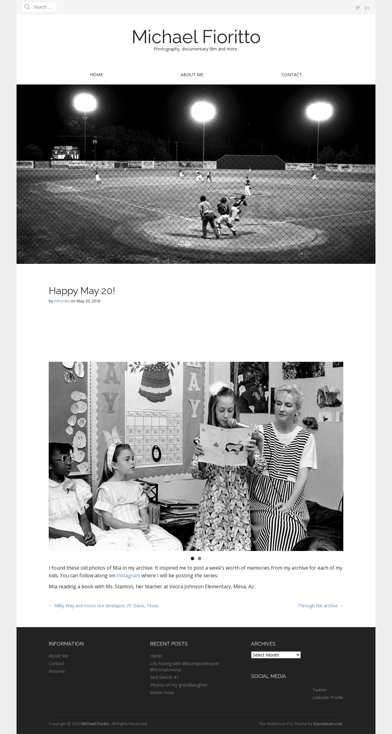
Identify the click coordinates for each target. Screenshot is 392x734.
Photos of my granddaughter (179, 685)
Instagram (128, 575)
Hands (156, 656)
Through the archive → (320, 606)
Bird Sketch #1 (164, 677)
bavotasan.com (328, 723)
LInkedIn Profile (327, 697)
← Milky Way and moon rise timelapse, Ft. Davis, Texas (104, 606)
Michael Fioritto (196, 36)
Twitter (319, 690)
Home (96, 74)
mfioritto (62, 301)
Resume (57, 671)
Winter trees (162, 692)
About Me (192, 74)
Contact (291, 74)
